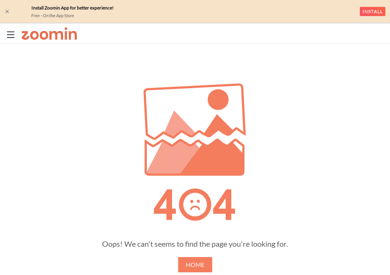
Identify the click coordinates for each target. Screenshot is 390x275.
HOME (195, 264)
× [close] (7, 11)
